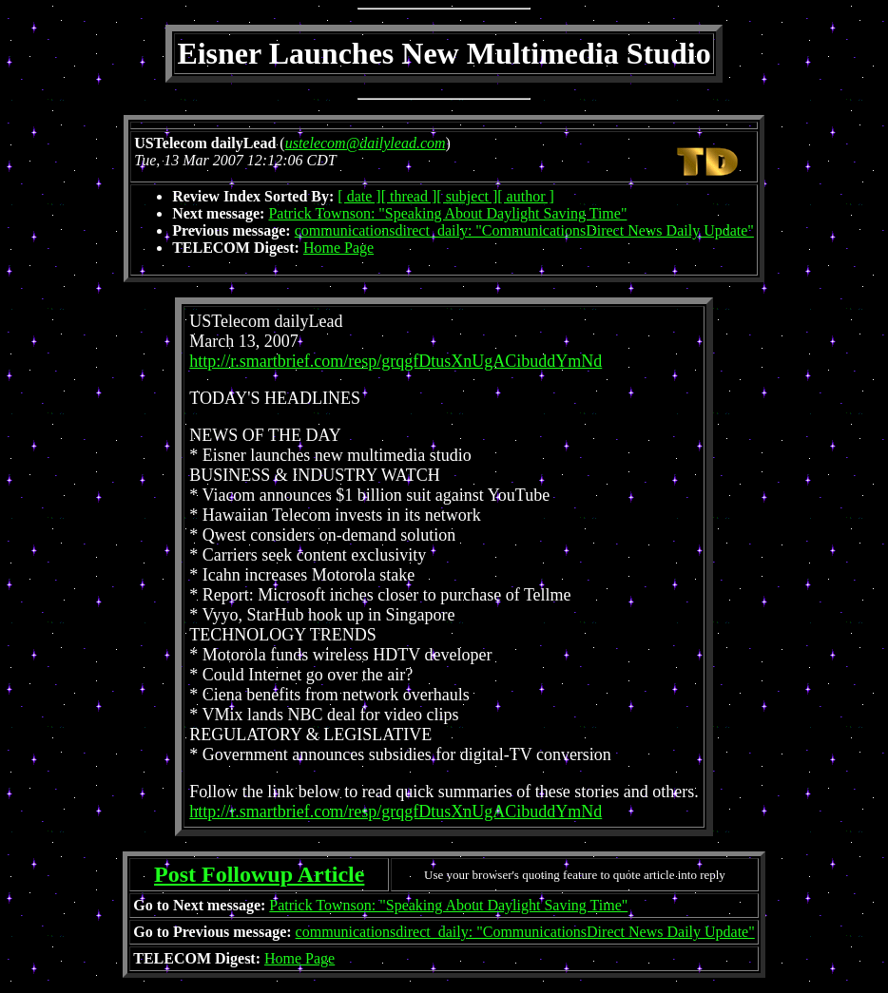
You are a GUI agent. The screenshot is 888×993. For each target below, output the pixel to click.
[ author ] (525, 196)
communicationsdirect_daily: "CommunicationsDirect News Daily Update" (524, 230)
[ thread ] (409, 196)
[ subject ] (466, 196)
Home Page (338, 247)
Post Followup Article (259, 874)
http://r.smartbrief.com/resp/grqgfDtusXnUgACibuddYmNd (395, 361)
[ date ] (359, 196)
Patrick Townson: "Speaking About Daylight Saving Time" (447, 213)
